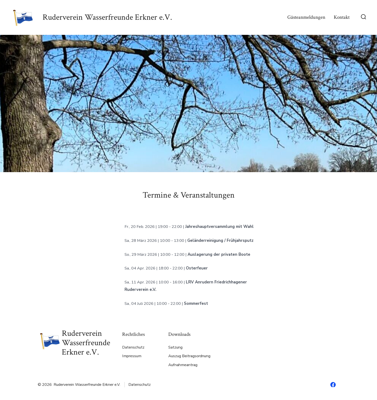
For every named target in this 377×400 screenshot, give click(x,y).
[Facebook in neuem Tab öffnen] (333, 384)
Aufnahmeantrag (182, 365)
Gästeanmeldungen (306, 17)
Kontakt (342, 17)
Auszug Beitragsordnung (189, 356)
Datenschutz (133, 347)
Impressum (131, 356)
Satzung (175, 347)
